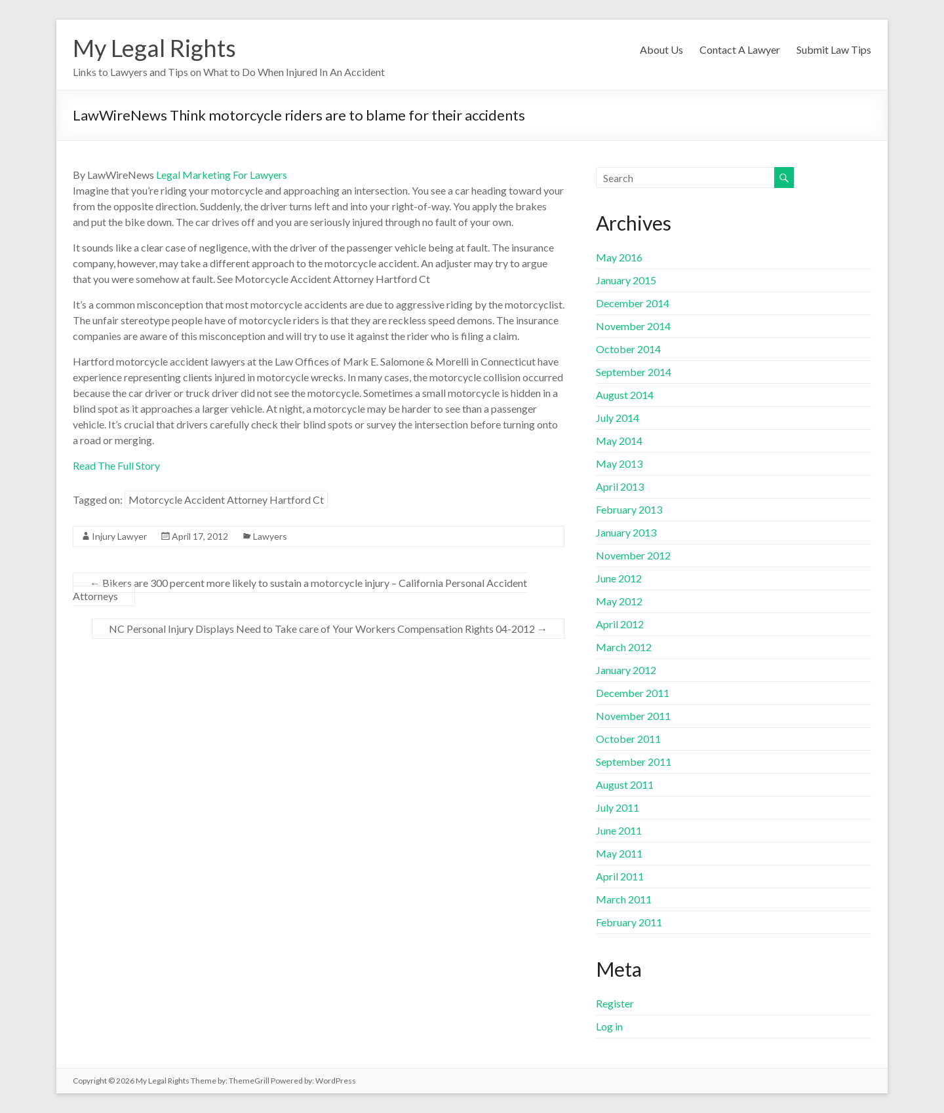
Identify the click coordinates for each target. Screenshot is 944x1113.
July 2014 (617, 417)
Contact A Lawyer (739, 49)
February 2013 (629, 509)
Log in (609, 1026)
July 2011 (617, 807)
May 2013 (619, 463)
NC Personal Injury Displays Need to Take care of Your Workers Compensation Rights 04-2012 (328, 628)
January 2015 (626, 280)
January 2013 (626, 532)
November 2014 (633, 326)
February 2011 (629, 922)
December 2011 (632, 693)
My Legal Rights (154, 47)
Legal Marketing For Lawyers (221, 174)
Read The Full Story (116, 465)
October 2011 (628, 738)
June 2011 (619, 830)
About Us (661, 49)
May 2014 (619, 440)
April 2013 (620, 486)
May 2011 (619, 853)
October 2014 (628, 349)
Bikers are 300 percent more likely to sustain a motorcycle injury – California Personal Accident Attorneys (300, 589)
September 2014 (633, 372)
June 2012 (619, 578)
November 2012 (633, 555)
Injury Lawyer (119, 536)
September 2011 (633, 761)
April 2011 (620, 876)
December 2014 (632, 303)
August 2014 (625, 394)
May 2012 (619, 601)
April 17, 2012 (200, 536)
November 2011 (633, 715)
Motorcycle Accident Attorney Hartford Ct (226, 499)
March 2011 (624, 899)
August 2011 (625, 784)
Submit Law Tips (833, 49)
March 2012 (624, 647)
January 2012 (626, 670)
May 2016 (619, 257)
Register (615, 1003)
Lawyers (270, 536)
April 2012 (620, 624)
